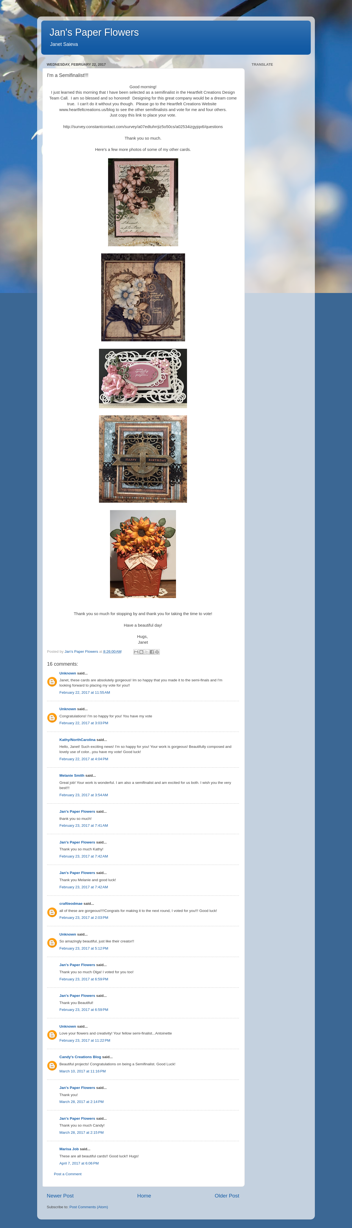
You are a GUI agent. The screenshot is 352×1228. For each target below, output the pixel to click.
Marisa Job (69, 1149)
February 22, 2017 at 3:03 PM (83, 723)
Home (144, 1196)
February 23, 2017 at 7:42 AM (83, 856)
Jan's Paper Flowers (94, 32)
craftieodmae (70, 903)
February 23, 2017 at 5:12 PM (83, 948)
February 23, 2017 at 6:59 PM (83, 979)
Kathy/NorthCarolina (77, 740)
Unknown (67, 673)
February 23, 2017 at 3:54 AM (83, 795)
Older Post (227, 1196)
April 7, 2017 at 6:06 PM (79, 1163)
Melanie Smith (71, 775)
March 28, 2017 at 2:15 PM (81, 1132)
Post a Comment (68, 1174)
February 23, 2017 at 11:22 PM (84, 1040)
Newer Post (60, 1196)
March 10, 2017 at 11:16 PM (82, 1071)
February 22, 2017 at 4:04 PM (83, 759)
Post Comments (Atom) (89, 1207)
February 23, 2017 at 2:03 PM (83, 918)
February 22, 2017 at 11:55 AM (84, 692)
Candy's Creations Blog (80, 1057)
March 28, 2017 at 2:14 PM (81, 1102)
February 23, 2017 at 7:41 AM (83, 825)
